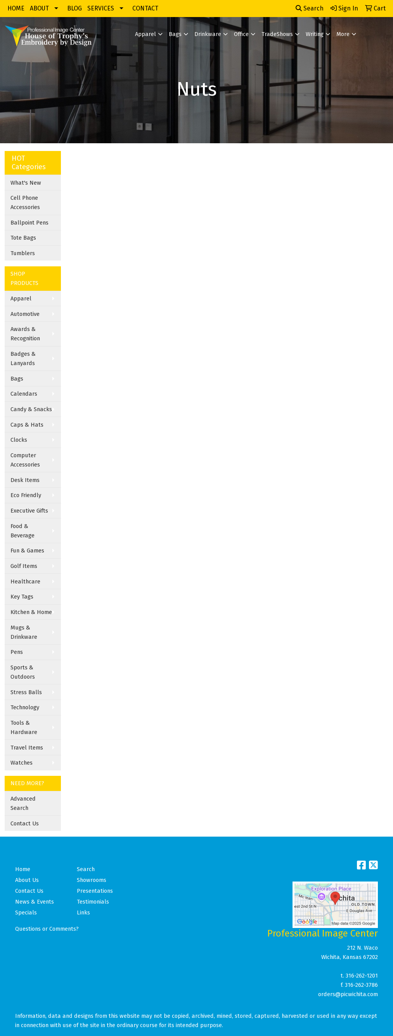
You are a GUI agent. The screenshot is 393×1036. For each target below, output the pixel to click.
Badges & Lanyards (23, 358)
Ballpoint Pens (29, 222)
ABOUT (39, 8)
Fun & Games (27, 550)
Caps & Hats (26, 424)
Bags (175, 34)
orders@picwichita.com (348, 994)
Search (310, 8)
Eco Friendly (25, 495)
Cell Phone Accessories (25, 202)
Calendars (23, 393)
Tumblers (22, 253)
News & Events (34, 901)
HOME (15, 8)
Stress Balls (26, 692)
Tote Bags (23, 237)
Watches (21, 762)
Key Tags (21, 596)
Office (241, 34)
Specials (26, 912)
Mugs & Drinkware (23, 632)
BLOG (74, 8)
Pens (16, 651)
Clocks (18, 439)
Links (83, 912)
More (343, 34)
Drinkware (207, 34)
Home (22, 869)
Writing (315, 34)
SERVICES (100, 8)
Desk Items (25, 480)
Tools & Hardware (23, 727)
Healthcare (25, 581)
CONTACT (145, 8)
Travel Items (26, 747)
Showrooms (91, 879)
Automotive (25, 313)
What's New (25, 182)
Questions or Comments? (47, 928)
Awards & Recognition (25, 334)
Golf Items (23, 566)
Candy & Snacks (31, 409)
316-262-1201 (362, 975)
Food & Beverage (22, 531)
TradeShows (277, 34)
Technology (24, 707)
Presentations (95, 890)
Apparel (145, 34)
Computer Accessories (25, 460)
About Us (27, 879)
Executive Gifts (29, 510)
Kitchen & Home (31, 612)
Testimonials (93, 901)
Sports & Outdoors (22, 672)
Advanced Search (23, 803)
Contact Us (24, 823)
